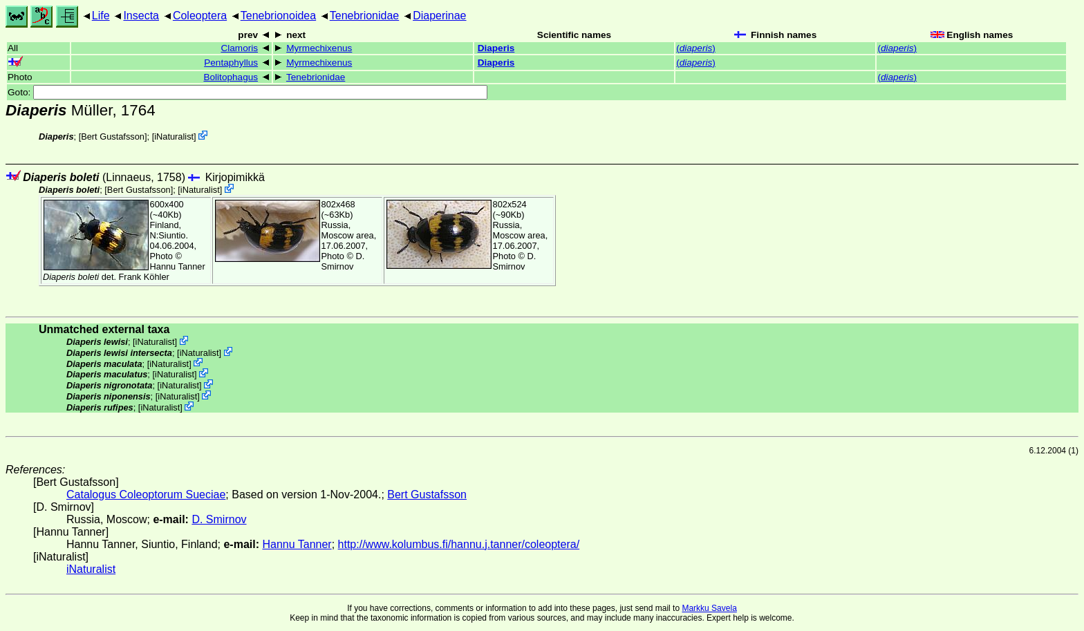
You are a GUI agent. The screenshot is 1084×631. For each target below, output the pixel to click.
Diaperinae (439, 15)
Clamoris (239, 48)
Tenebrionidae (365, 15)
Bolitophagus (230, 77)
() (696, 48)
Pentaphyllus (231, 62)
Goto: (247, 92)
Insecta (141, 15)
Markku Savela (709, 608)
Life (101, 15)
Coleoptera (200, 15)
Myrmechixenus (319, 48)
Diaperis (496, 48)
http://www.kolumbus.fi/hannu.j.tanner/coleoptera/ (459, 544)
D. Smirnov (343, 261)
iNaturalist (174, 136)
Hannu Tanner (177, 266)
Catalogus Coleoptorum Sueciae (145, 494)
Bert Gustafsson (112, 136)
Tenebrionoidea (278, 15)
